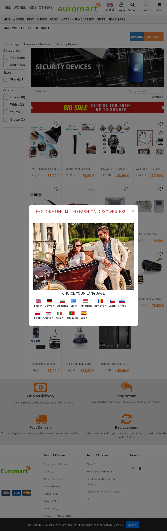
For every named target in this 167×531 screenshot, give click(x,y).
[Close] (133, 201)
